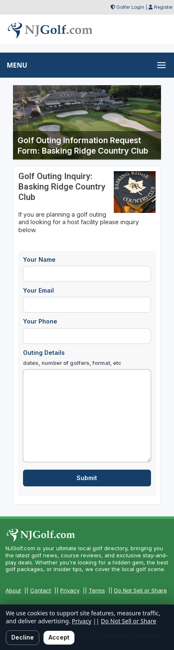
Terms (97, 590)
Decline (22, 637)
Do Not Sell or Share (140, 590)
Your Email (38, 290)
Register (163, 7)
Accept (59, 637)
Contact (40, 590)
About (13, 590)
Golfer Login (130, 7)
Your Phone (40, 321)
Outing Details (72, 358)
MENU (17, 65)
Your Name (39, 259)
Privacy (69, 590)
